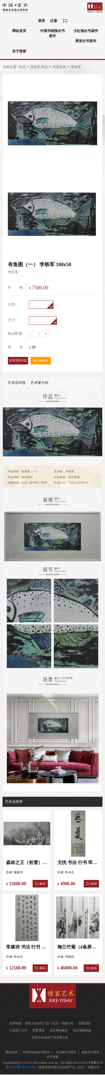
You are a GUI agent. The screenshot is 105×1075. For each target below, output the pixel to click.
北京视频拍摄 (82, 1031)
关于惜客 (19, 52)
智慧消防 (84, 1024)
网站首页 (19, 31)
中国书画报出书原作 (52, 33)
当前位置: (10, 67)
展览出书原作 (85, 41)
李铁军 (76, 67)
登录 (41, 21)
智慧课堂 (38, 1031)
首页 (22, 67)
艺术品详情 (17, 383)
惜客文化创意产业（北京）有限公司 (49, 1024)
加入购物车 (40, 361)
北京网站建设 (59, 1031)
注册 (53, 21)
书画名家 (59, 67)
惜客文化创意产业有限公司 (50, 1038)
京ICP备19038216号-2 (23, 1067)
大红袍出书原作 (85, 31)
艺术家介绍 (39, 383)
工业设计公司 (18, 1031)
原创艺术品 (39, 67)
